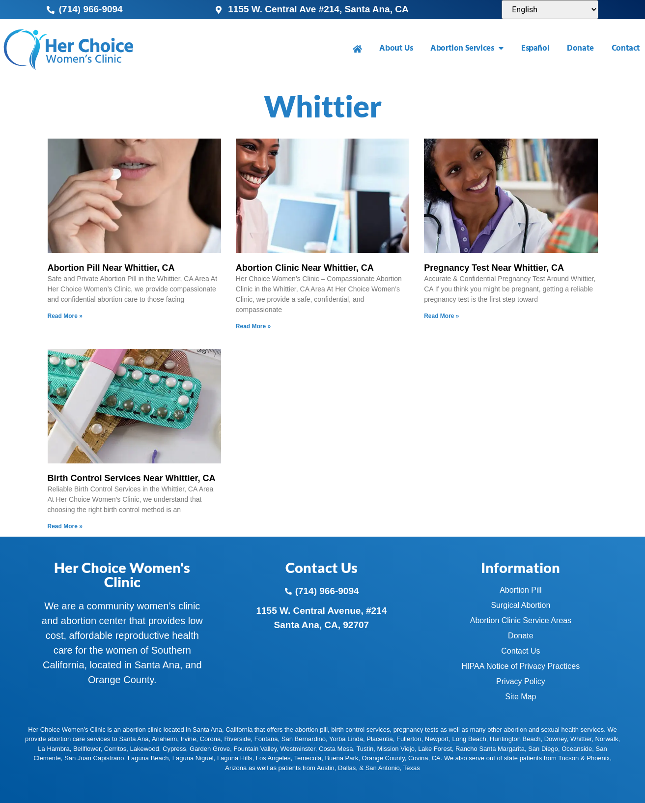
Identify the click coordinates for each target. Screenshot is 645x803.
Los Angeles (273, 758)
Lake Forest (435, 748)
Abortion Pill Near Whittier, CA (111, 268)
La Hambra (53, 748)
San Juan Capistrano (94, 758)
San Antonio (382, 768)
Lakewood (144, 748)
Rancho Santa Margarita (490, 748)
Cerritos (115, 748)
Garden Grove (210, 748)
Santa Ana (133, 739)
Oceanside (576, 748)
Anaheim (164, 739)
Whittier (580, 739)
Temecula (308, 758)
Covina (418, 758)
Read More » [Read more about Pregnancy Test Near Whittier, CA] (441, 316)
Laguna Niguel (193, 758)
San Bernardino (303, 739)
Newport (437, 739)
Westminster (297, 748)
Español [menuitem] (535, 48)
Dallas (347, 768)
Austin (326, 768)
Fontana (266, 739)
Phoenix (598, 758)
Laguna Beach (148, 758)
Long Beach (469, 739)
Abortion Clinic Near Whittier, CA (305, 268)
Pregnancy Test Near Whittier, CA (494, 268)
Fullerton (408, 739)
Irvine (188, 739)
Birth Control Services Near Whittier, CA (132, 478)
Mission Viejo (396, 748)
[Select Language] (550, 9)
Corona (210, 739)
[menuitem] (357, 49)
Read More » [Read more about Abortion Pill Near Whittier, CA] (65, 316)
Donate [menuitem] (580, 48)
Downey (555, 739)
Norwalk (606, 739)
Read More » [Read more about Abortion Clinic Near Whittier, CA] (253, 326)
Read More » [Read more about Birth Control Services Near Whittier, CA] (65, 526)
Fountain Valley (255, 748)
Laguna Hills (234, 758)
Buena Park (341, 758)
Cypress (174, 748)
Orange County (383, 758)
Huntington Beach (515, 739)
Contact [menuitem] (626, 48)
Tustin (364, 748)
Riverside (237, 739)
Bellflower (87, 748)
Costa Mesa (336, 748)
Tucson (568, 758)
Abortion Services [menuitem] (467, 48)
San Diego (543, 748)
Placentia (379, 739)
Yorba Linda (346, 739)
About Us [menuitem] (396, 48)
